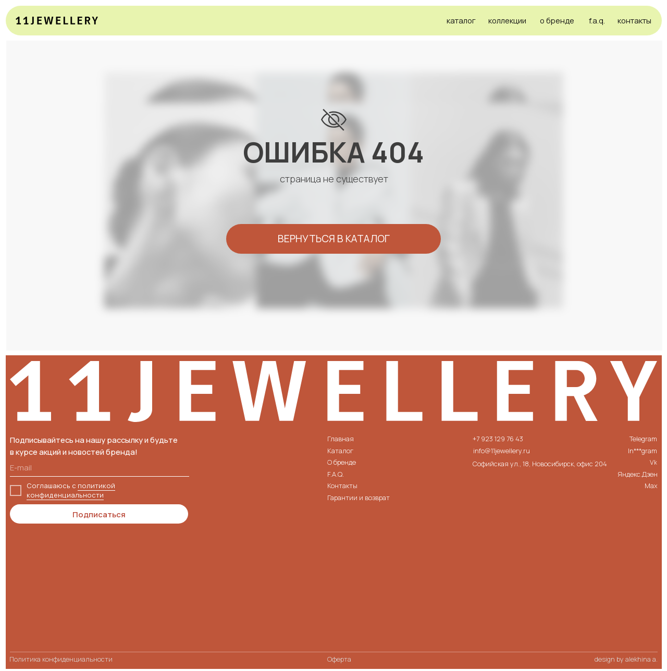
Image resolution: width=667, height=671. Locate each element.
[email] (99, 467)
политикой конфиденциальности (71, 490)
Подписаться (99, 514)
